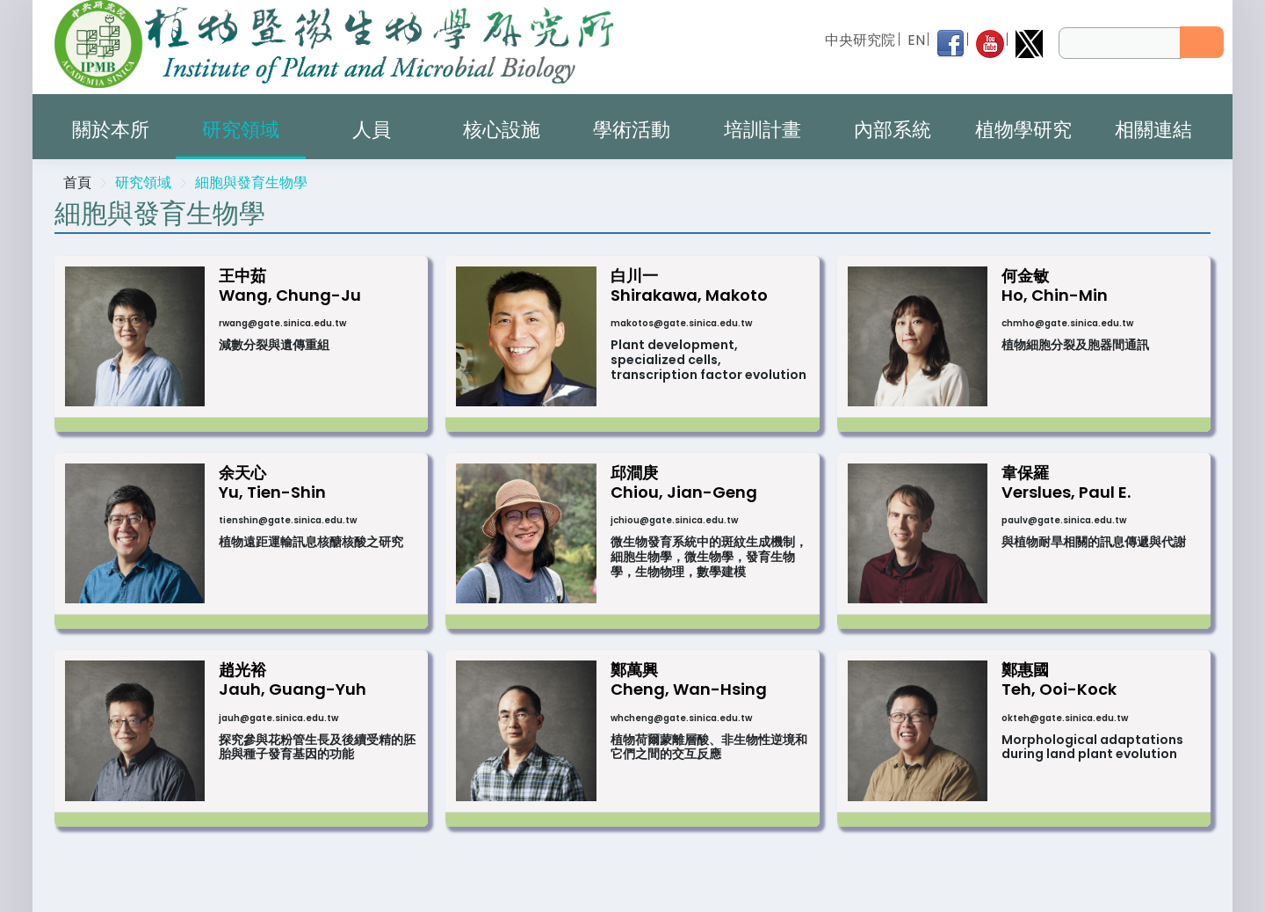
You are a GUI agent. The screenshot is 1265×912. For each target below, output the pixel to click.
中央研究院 (860, 40)
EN (916, 40)
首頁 (77, 182)
